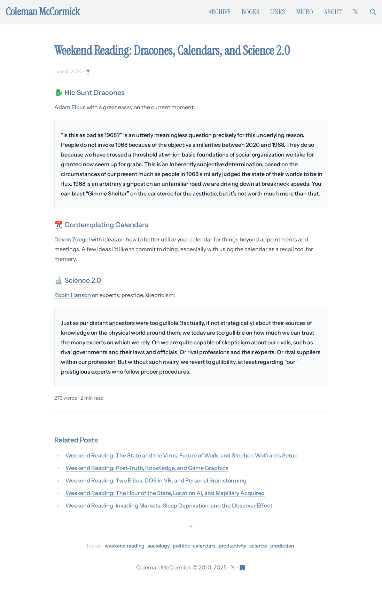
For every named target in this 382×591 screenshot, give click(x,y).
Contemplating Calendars (106, 225)
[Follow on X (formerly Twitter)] (355, 12)
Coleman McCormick (43, 12)
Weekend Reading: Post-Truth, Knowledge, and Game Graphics (146, 467)
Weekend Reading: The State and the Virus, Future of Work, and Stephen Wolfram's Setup (181, 455)
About (333, 11)
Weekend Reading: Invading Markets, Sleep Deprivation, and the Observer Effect (168, 505)
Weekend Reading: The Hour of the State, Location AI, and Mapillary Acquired (165, 492)
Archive (220, 11)
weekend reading (125, 546)
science (258, 546)
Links (277, 11)
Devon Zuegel (72, 239)
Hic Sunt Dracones (94, 92)
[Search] (372, 11)
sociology (159, 546)
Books (250, 11)
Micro (304, 11)
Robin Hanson (72, 294)
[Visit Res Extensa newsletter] (242, 567)
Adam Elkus (70, 107)
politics (181, 546)
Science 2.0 (82, 280)
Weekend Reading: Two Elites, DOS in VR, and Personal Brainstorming (156, 480)
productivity (232, 546)
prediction (282, 546)
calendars (204, 546)
